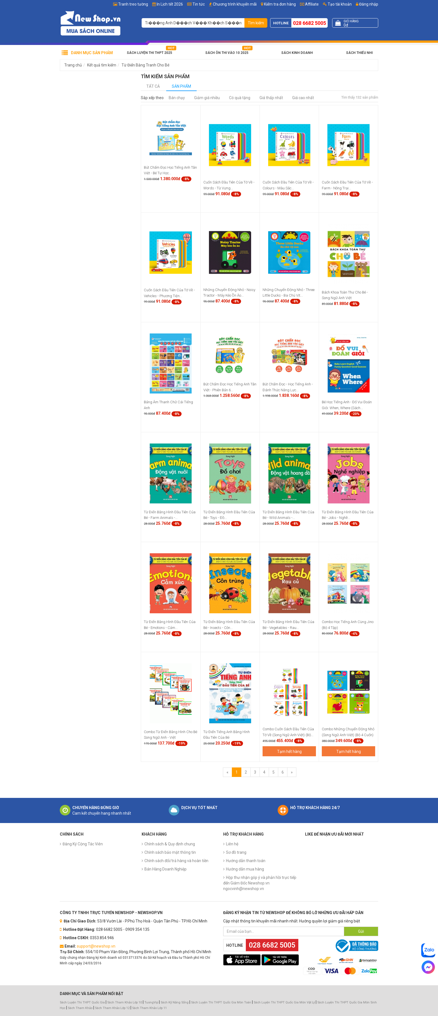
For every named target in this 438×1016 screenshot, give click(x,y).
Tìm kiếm (256, 23)
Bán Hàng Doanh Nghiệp (165, 869)
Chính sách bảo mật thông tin (170, 852)
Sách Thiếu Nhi (359, 53)
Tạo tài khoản (337, 4)
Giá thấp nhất (271, 98)
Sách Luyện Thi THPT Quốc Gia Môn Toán (221, 1002)
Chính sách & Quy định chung (169, 844)
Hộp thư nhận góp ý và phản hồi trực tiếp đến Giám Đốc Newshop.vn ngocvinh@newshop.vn (259, 883)
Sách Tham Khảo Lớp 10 (124, 1002)
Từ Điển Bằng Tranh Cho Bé (146, 65)
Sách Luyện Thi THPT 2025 (149, 53)
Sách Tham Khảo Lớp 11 (149, 1008)
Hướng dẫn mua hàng (245, 869)
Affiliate (309, 4)
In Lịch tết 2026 (170, 4)
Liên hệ (232, 844)
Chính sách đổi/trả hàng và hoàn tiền (176, 860)
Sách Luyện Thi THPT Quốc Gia (82, 1002)
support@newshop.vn (96, 946)
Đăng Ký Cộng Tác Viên (83, 844)
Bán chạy (177, 98)
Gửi (361, 931)
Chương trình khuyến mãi (235, 4)
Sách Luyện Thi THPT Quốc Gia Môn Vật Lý (284, 1002)
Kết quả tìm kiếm (101, 65)
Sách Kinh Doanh (297, 53)
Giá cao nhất (303, 98)
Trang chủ (73, 65)
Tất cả (153, 86)
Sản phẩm (181, 86)
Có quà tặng (239, 98)
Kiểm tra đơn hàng (280, 4)
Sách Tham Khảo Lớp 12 (112, 1008)
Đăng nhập (367, 4)
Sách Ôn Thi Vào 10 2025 (226, 53)
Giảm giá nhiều (207, 98)
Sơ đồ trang (236, 852)
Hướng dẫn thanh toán (245, 860)
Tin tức (198, 4)
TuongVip (151, 1002)
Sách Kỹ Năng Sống (175, 1002)
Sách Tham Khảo (80, 1008)
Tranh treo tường (133, 4)
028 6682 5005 (309, 23)
